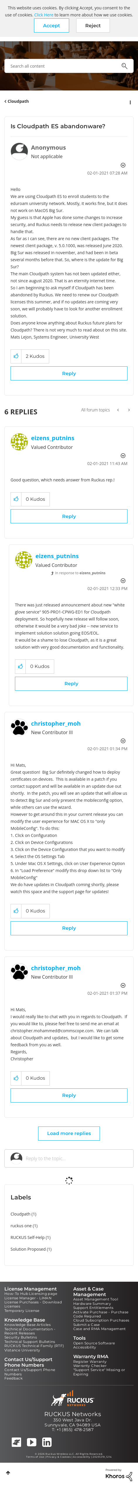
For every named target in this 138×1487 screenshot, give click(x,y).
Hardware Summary (92, 1303)
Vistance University (22, 1350)
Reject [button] (93, 25)
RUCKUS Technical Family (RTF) (34, 1346)
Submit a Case (86, 1324)
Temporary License (22, 1310)
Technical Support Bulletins (29, 1341)
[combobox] (69, 66)
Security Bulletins (20, 1337)
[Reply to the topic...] (76, 1158)
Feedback (13, 1378)
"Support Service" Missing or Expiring (99, 1372)
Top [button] (8, 1473)
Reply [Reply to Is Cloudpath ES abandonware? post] (69, 373)
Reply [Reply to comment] (69, 516)
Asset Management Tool (95, 1299)
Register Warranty (90, 1361)
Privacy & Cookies (58, 1456)
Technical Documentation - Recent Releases (29, 1331)
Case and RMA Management (99, 1329)
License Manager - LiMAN (28, 1298)
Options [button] (130, 102)
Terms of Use (35, 1456)
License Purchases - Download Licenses (33, 1304)
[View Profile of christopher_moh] (56, 723)
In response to (80, 572)
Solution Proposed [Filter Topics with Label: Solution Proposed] (28, 1249)
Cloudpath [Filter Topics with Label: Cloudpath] (20, 1214)
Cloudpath (18, 101)
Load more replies (69, 1133)
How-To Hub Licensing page (30, 1293)
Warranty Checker (90, 1365)
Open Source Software (94, 1343)
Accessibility (84, 1347)
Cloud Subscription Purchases (101, 1320)
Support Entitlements (93, 1307)
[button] (51, 25)
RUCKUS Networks (72, 1414)
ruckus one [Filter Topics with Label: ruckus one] (21, 1225)
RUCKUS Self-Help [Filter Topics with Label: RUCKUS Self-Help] (28, 1237)
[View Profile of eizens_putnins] (52, 438)
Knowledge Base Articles (27, 1324)
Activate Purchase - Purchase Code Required (101, 1314)
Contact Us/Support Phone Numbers (29, 1372)
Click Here (43, 15)
